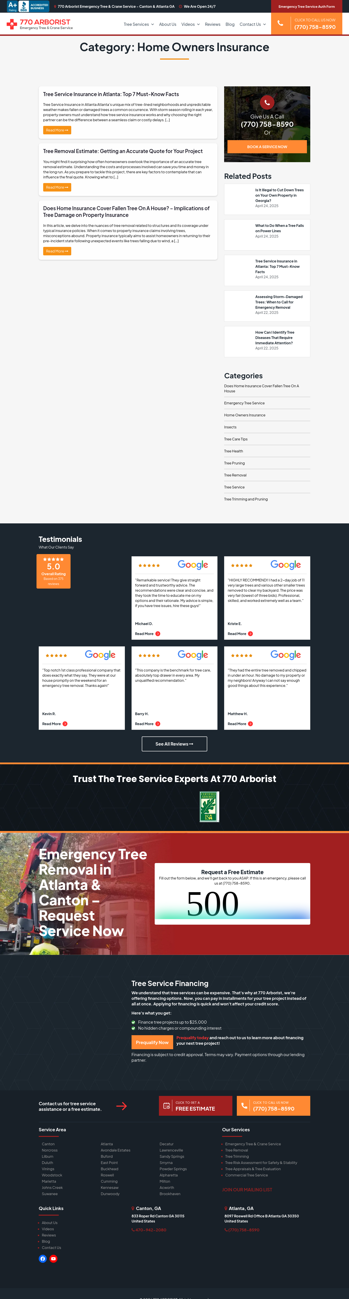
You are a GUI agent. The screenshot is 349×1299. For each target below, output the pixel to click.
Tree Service (234, 487)
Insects (230, 427)
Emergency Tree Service (244, 403)
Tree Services (136, 24)
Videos (188, 24)
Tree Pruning (234, 463)
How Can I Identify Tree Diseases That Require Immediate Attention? (275, 337)
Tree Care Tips (236, 439)
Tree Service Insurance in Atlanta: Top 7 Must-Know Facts (112, 94)
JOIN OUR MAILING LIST (247, 1189)
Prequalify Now (152, 1042)
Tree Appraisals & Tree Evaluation (252, 1168)
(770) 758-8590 (267, 124)
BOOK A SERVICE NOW (267, 147)
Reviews (213, 24)
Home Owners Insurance (244, 415)
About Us (168, 24)
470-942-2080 (149, 1229)
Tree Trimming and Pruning (246, 499)
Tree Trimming (236, 1156)
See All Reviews (174, 744)
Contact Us (250, 24)
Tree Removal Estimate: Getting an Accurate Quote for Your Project (124, 151)
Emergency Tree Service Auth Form (307, 6)
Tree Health (233, 451)
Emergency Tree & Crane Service (252, 1143)
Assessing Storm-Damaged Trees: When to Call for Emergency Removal (279, 301)
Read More (57, 130)
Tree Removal (235, 475)
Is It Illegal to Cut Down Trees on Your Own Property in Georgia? (279, 195)
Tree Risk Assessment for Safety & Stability (260, 1162)
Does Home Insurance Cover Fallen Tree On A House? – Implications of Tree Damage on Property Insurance (125, 211)
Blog (230, 24)
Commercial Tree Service (246, 1174)
